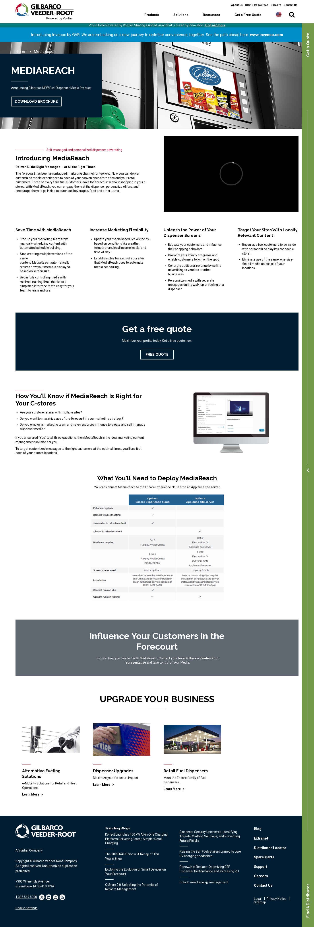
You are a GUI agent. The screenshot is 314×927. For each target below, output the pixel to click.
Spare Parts (264, 857)
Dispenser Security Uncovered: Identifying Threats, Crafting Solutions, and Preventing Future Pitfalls (210, 836)
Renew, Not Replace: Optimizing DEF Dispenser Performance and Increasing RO (209, 869)
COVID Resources (256, 5)
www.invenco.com (266, 34)
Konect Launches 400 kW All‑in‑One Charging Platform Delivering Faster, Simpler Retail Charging (136, 839)
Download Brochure (36, 101)
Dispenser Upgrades (113, 771)
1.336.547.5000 (26, 897)
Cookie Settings (26, 908)
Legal (258, 898)
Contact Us (290, 5)
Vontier (23, 850)
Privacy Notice (276, 898)
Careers (276, 5)
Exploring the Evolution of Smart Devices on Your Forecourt (135, 872)
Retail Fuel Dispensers (186, 771)
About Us (237, 5)
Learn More (30, 794)
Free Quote (157, 354)
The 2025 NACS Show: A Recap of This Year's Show (132, 856)
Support (260, 867)
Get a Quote (308, 45)
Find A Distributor (308, 901)
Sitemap (260, 902)
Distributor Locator (270, 848)
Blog (258, 829)
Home (21, 51)
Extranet (261, 838)
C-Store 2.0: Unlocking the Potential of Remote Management (131, 887)
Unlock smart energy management (204, 882)
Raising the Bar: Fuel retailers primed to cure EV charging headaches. (210, 854)
